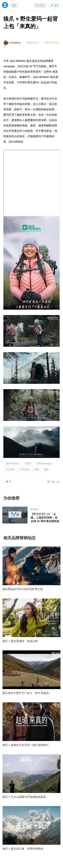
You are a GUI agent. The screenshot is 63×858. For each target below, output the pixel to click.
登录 (56, 5)
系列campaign (44, 463)
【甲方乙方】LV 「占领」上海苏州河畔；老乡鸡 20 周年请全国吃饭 (45, 518)
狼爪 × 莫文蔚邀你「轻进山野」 (21, 641)
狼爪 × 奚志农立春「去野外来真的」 (24, 848)
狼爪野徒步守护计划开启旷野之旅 (23, 589)
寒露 (36, 469)
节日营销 (10, 469)
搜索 (41, 5)
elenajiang (15, 42)
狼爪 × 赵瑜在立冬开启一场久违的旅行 (26, 745)
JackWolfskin (12, 463)
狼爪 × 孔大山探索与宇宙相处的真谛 (24, 796)
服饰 (46, 469)
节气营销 (24, 469)
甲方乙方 (35, 509)
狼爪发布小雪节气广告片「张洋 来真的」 (27, 693)
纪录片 (28, 463)
